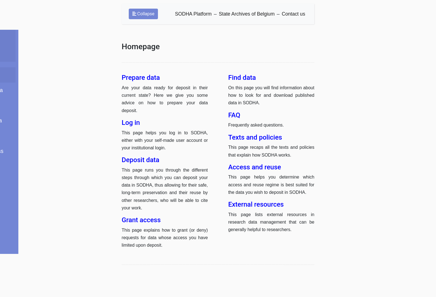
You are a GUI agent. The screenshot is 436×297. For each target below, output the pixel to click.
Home (49, 64)
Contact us (292, 15)
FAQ (47, 119)
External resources (65, 187)
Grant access (58, 132)
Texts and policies (63, 173)
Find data (53, 146)
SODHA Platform (191, 15)
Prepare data (58, 78)
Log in (50, 91)
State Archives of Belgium (245, 15)
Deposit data (57, 105)
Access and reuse (63, 160)
